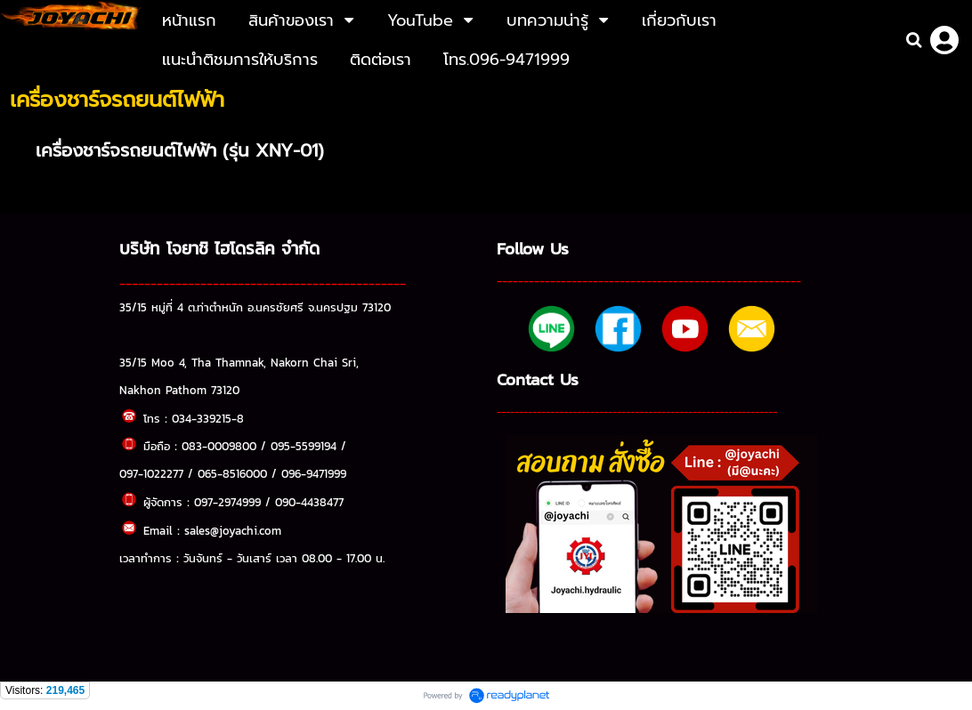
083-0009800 (219, 446)
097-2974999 (227, 502)
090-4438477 (309, 502)
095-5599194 (303, 446)
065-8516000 (232, 473)
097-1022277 (151, 473)
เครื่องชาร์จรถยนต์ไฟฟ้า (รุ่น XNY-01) (180, 150)
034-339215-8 (208, 418)
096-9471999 (313, 473)
